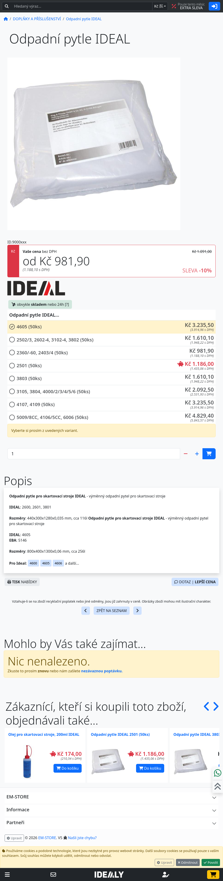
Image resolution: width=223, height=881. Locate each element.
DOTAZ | (195, 581)
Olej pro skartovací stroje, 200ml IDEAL (43, 734)
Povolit (211, 862)
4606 (58, 563)
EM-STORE (47, 837)
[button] (111, 327)
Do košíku (67, 768)
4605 (46, 563)
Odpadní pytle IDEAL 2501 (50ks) (120, 734)
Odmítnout (188, 862)
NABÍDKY (22, 581)
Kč (158, 6)
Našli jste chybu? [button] (82, 837)
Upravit (164, 862)
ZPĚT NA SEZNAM (111, 610)
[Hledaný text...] (81, 6)
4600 (33, 563)
